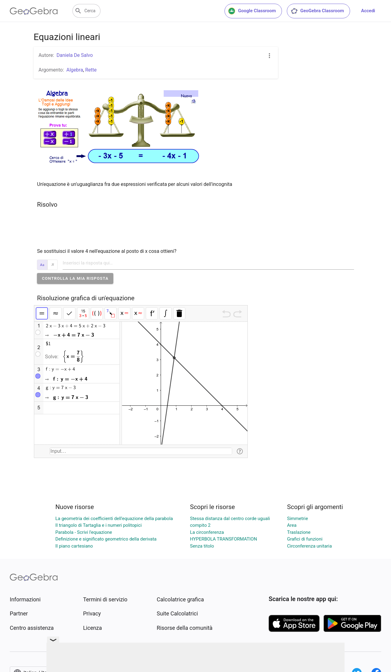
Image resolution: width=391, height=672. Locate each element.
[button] (75, 278)
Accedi (368, 10)
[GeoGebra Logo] (34, 11)
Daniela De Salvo (75, 55)
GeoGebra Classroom (317, 11)
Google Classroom (252, 11)
